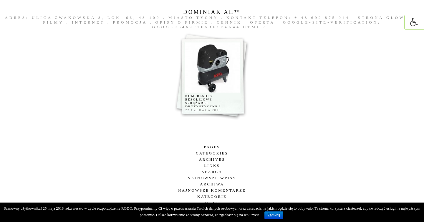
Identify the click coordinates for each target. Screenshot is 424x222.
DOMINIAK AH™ (212, 12)
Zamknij (274, 215)
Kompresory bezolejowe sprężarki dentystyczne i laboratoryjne (203, 103)
